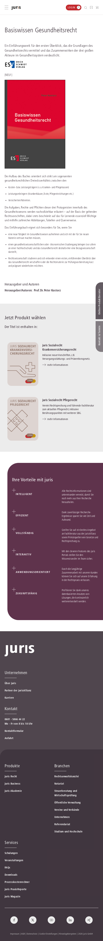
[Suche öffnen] (86, 7)
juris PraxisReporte (16, 889)
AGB (23, 933)
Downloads (11, 874)
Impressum (14, 933)
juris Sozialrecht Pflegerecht (59, 400)
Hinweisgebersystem (67, 933)
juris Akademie (13, 791)
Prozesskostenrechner (17, 882)
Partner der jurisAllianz (18, 690)
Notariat (59, 783)
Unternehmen (62, 817)
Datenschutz (32, 933)
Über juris (10, 683)
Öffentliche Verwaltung (67, 802)
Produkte (12, 765)
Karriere (9, 697)
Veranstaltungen (14, 860)
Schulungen (11, 853)
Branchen (62, 765)
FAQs (7, 867)
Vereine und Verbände (66, 809)
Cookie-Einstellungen (48, 933)
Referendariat (62, 824)
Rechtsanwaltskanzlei (66, 776)
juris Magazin (12, 896)
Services (11, 842)
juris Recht (11, 776)
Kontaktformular (14, 731)
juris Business (12, 783)
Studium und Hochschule (68, 831)
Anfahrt (9, 738)
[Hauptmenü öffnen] (6, 7)
